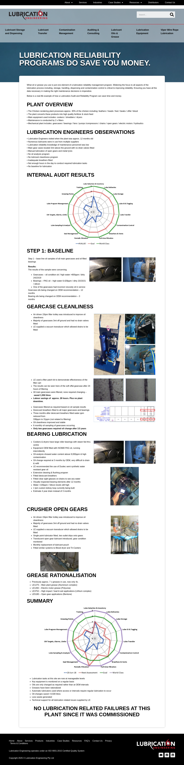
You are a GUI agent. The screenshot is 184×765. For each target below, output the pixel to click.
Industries (97, 2)
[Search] (172, 14)
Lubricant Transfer (43, 32)
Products (39, 741)
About (69, 2)
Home (11, 741)
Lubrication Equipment (142, 32)
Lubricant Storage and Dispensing (15, 32)
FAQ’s (87, 741)
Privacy (108, 741)
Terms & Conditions (19, 743)
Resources (135, 2)
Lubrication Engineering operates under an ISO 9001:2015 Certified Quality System (46, 751)
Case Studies (115, 2)
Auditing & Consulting (93, 32)
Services (83, 2)
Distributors (153, 2)
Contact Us (170, 2)
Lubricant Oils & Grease (116, 33)
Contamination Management (67, 32)
